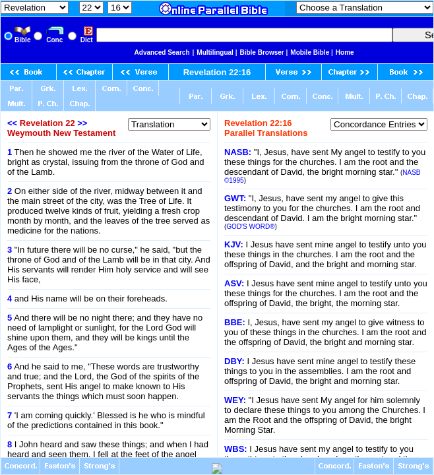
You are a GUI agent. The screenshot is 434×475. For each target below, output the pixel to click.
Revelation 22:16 (217, 72)
